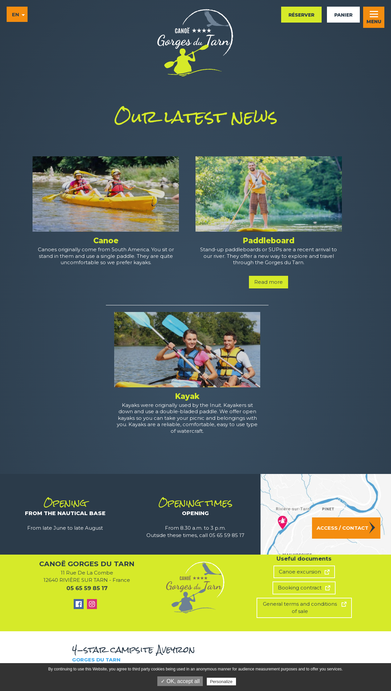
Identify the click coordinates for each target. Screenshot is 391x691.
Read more (268, 282)
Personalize (221, 681)
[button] (373, 17)
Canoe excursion (300, 572)
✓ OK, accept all (180, 681)
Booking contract (300, 587)
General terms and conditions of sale (300, 608)
